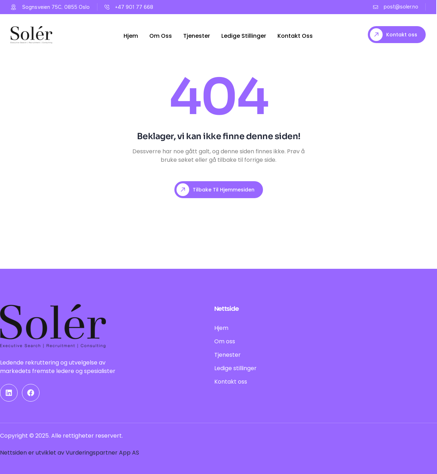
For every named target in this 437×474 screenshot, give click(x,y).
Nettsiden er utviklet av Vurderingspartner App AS (69, 453)
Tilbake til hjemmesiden (215, 189)
